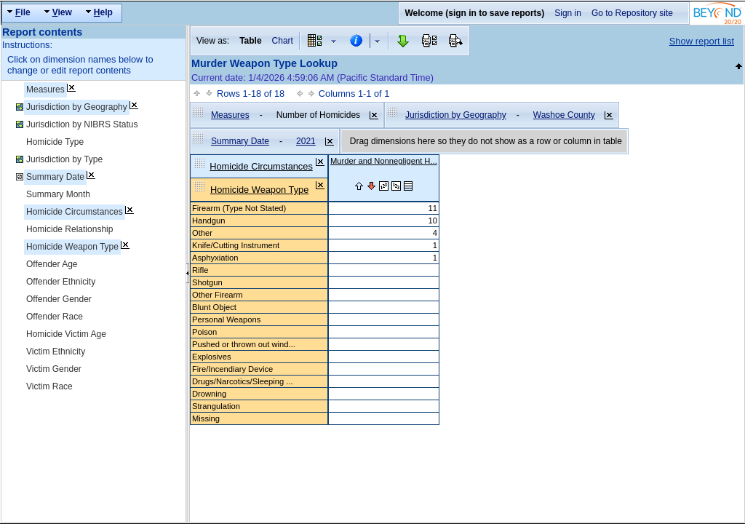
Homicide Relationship (69, 229)
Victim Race (49, 386)
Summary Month (58, 194)
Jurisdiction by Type (64, 159)
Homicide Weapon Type (72, 247)
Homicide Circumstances (74, 212)
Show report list (701, 41)
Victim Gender (53, 369)
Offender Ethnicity (60, 282)
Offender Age (52, 264)
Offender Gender (59, 299)
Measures (45, 89)
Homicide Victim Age (66, 334)
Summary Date (55, 177)
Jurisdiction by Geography (76, 107)
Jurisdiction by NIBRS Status (82, 124)
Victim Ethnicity (55, 351)
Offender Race (54, 316)
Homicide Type (55, 142)
